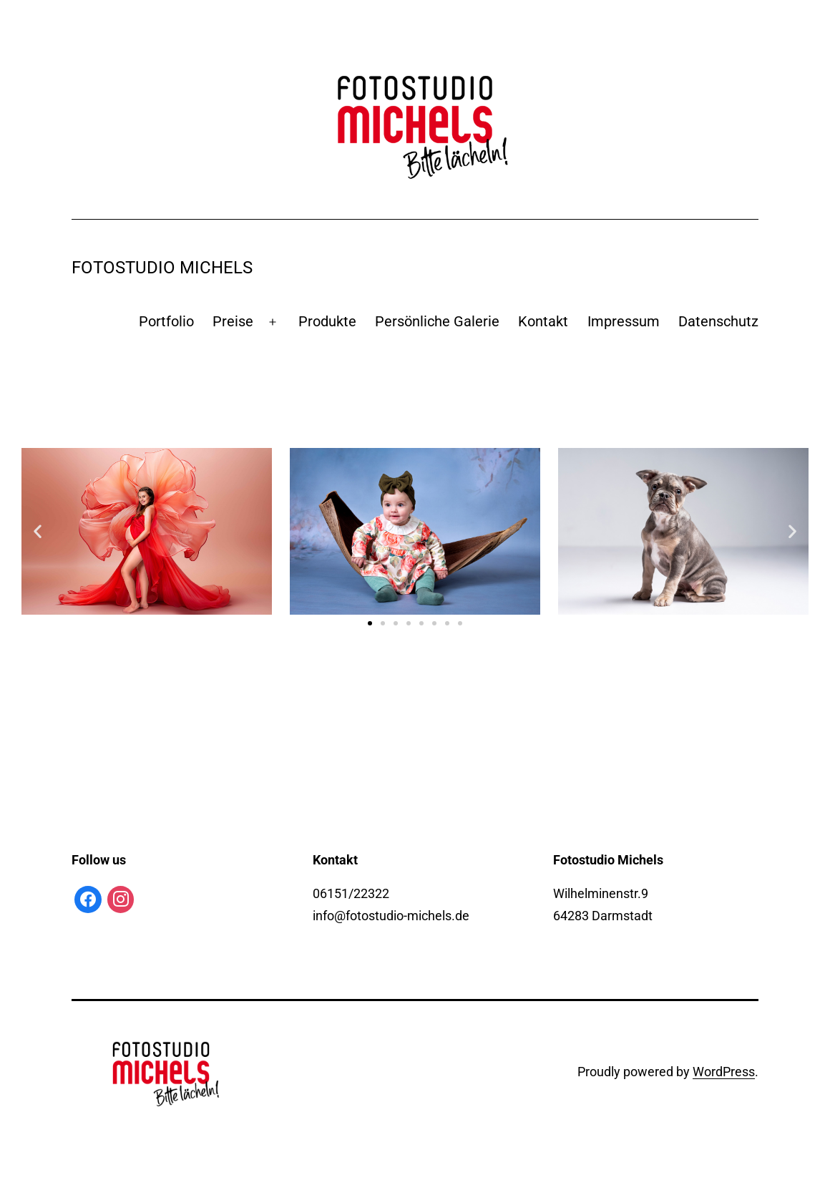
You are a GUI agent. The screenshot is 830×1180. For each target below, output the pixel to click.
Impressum (623, 321)
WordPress (724, 1071)
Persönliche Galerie (437, 321)
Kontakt (543, 321)
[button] (370, 623)
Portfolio (166, 321)
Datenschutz (718, 321)
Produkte (327, 321)
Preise (233, 321)
